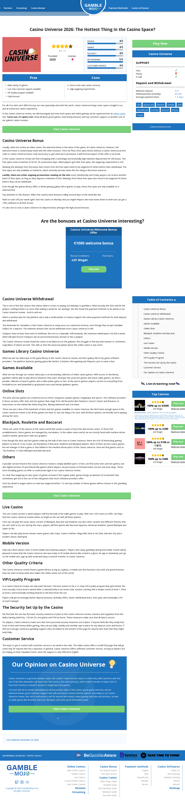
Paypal (145, 770)
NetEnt (176, 780)
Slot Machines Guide (107, 788)
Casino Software (134, 8)
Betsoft (176, 784)
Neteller (171, 104)
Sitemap (174, 788)
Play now (94, 269)
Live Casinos (79, 777)
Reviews (80, 788)
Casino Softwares (169, 766)
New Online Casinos (76, 770)
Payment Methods (112, 8)
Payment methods (136, 766)
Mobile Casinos (78, 774)
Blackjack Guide (110, 792)
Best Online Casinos (76, 784)
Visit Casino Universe (67, 129)
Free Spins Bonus (109, 774)
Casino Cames (108, 777)
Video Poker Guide (108, 781)
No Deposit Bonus (108, 770)
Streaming (15, 8)
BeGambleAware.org (66, 718)
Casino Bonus (31, 8)
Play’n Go (175, 770)
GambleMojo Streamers (14, 755)
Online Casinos (34, 755)
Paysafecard (142, 110)
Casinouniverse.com (160, 126)
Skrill (179, 104)
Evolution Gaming (172, 777)
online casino (119, 113)
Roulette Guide (110, 785)
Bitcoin (145, 784)
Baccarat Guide (110, 795)
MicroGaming (174, 774)
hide (175, 300)
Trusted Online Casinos (74, 780)
